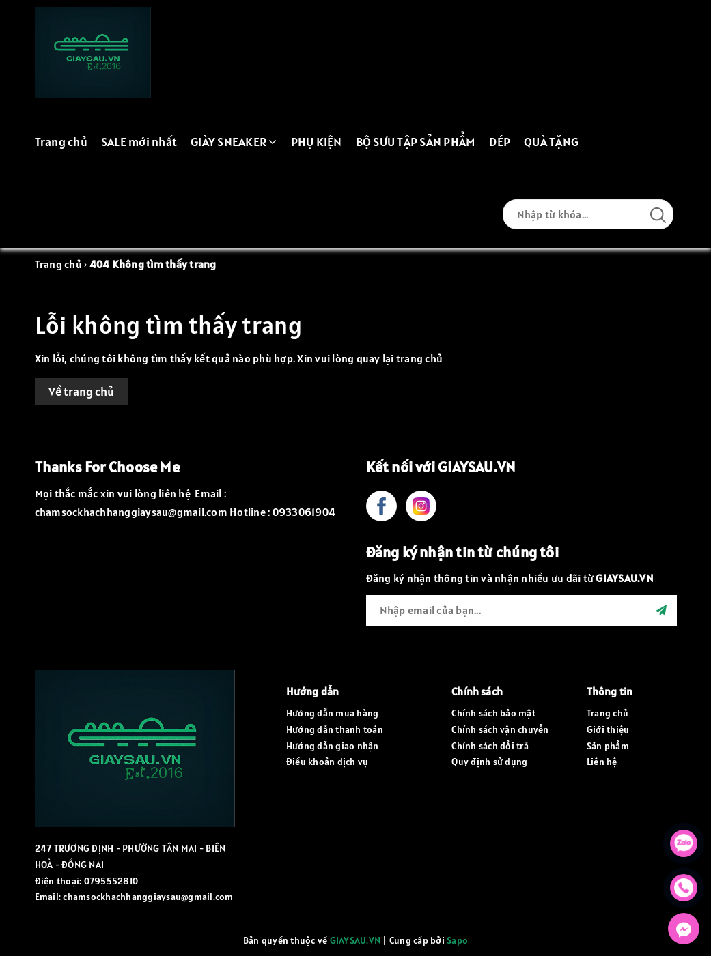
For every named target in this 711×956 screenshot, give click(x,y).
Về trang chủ (81, 391)
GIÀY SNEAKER (234, 141)
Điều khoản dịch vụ (327, 761)
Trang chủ (61, 141)
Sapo (457, 940)
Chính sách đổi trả (490, 746)
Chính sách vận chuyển (499, 729)
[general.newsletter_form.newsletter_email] (521, 610)
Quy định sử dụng (489, 761)
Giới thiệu (608, 729)
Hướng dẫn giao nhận (332, 746)
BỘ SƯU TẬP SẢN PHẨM (416, 141)
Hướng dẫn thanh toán (334, 729)
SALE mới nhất (139, 141)
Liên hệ (602, 761)
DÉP (499, 141)
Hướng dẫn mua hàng (332, 713)
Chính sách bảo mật (493, 713)
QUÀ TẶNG (551, 141)
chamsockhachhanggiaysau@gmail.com (148, 896)
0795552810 (111, 881)
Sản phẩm (608, 746)
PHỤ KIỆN (316, 141)
